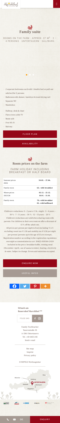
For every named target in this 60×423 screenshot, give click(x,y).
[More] (45, 287)
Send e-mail (30, 341)
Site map (30, 349)
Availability (30, 144)
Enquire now (30, 264)
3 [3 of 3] (33, 75)
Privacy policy (30, 356)
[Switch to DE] (21, 420)
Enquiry (45, 419)
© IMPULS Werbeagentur (30, 363)
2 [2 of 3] (30, 75)
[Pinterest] (35, 287)
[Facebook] (14, 287)
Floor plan (30, 134)
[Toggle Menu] (56, 4)
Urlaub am (23, 309)
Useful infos (30, 274)
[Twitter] (25, 287)
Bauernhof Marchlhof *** (30, 312)
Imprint (30, 353)
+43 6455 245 (32, 338)
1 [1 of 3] (26, 75)
